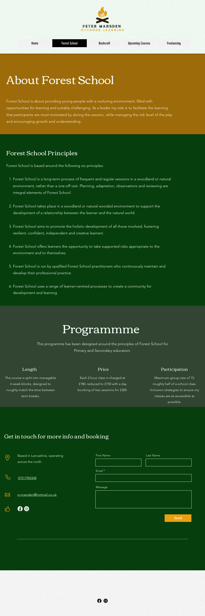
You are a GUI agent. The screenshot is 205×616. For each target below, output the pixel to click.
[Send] (178, 518)
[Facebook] (20, 508)
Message (102, 487)
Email (99, 470)
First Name (103, 455)
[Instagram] (26, 508)
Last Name (153, 455)
